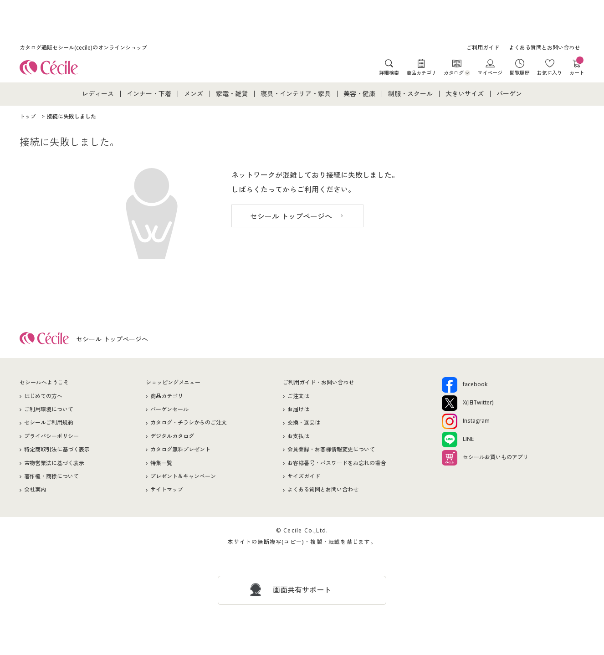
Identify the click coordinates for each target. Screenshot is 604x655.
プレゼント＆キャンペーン (183, 476)
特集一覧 (161, 463)
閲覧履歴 (520, 72)
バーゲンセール (169, 409)
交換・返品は (303, 422)
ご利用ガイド (482, 47)
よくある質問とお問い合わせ (544, 47)
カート (576, 67)
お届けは (298, 409)
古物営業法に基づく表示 (54, 463)
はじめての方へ (43, 396)
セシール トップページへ (291, 216)
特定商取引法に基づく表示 (57, 449)
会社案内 (35, 489)
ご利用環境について (48, 409)
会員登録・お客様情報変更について (331, 449)
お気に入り (549, 72)
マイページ (489, 72)
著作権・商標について (51, 476)
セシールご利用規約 (48, 422)
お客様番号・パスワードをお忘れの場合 (336, 463)
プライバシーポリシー (51, 436)
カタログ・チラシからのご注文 (188, 422)
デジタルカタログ (172, 436)
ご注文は (298, 396)
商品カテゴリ (421, 72)
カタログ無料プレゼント (180, 449)
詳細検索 (389, 72)
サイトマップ (166, 489)
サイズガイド (303, 476)
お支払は (298, 436)
